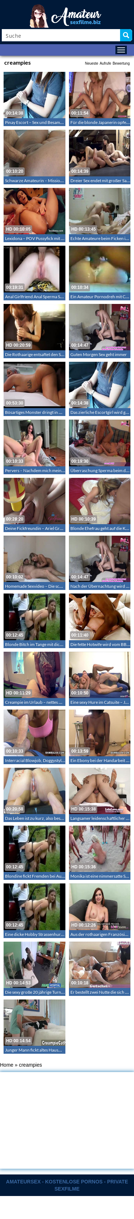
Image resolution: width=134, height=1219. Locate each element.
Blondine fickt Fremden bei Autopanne (41, 876)
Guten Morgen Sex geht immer (98, 354)
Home (6, 1065)
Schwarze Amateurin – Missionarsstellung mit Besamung (57, 180)
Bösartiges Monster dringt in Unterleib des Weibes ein (55, 412)
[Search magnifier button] (126, 35)
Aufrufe (105, 63)
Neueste (91, 63)
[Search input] (61, 35)
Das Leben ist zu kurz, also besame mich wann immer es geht (60, 818)
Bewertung (121, 63)
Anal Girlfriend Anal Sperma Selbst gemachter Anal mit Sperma (63, 296)
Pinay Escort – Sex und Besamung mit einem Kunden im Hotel (61, 122)
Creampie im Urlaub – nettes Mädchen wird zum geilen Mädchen (65, 702)
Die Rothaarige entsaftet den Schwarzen (42, 354)
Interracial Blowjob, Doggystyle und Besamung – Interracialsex (63, 760)
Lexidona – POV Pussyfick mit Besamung (42, 238)
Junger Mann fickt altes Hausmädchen (40, 1050)
